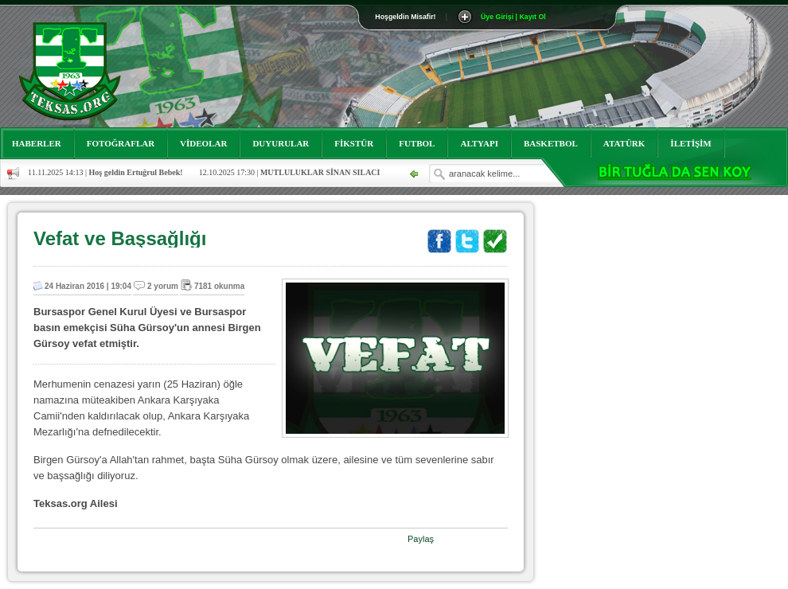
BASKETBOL (551, 143)
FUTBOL (417, 143)
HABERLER (36, 143)
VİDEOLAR (203, 143)
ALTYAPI (479, 143)
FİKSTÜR (353, 143)
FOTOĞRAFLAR (120, 143)
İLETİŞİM (690, 143)
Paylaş (421, 539)
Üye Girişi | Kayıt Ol (513, 17)
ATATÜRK (624, 143)
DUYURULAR (280, 143)
